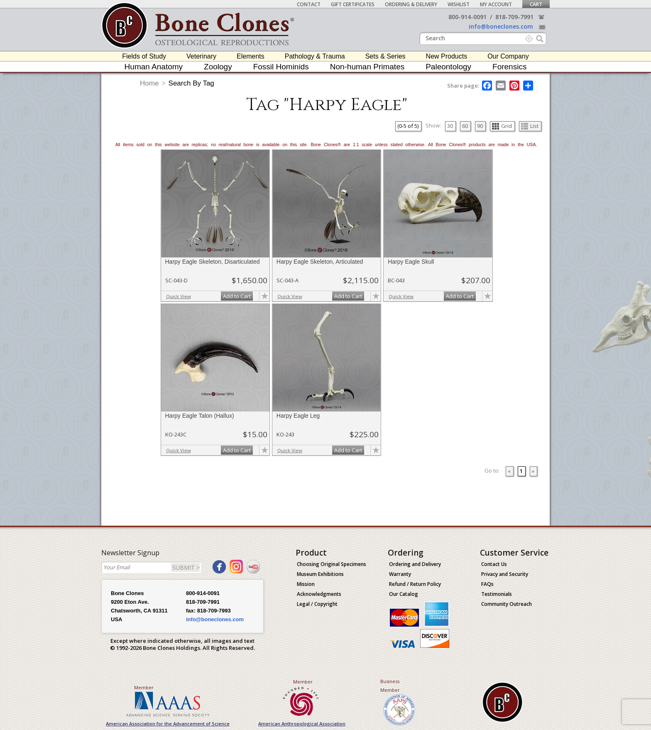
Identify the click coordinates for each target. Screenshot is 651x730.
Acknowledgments (319, 594)
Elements (250, 56)
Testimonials (496, 594)
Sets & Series (385, 56)
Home (149, 83)
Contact (309, 4)
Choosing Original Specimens (331, 564)
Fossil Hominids (281, 66)
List (529, 126)
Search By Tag (191, 83)
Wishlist (459, 4)
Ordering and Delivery (415, 564)
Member (144, 687)
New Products (446, 56)
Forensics (509, 66)
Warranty (400, 574)
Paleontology (448, 66)
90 (480, 126)
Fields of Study (144, 56)
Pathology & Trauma (315, 56)
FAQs (487, 584)
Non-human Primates (367, 66)
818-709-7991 (514, 17)
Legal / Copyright (317, 604)
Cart (536, 4)
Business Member (390, 685)
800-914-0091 (467, 17)
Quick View (178, 296)
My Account (496, 4)
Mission (306, 584)
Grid (502, 126)
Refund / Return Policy (415, 584)
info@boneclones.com (501, 26)
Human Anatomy (154, 66)
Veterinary (201, 56)
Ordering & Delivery (411, 4)
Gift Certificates (352, 4)
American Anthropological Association (301, 723)
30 (450, 126)
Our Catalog (403, 594)
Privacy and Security (504, 574)
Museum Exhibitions (320, 574)
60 (465, 126)
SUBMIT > (186, 567)
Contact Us (494, 564)
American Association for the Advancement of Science (168, 723)
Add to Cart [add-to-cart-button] (237, 296)
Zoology (218, 66)
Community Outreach (506, 604)
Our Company (508, 56)
